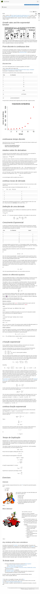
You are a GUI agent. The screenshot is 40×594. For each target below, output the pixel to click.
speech (33, 546)
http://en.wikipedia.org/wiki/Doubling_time (14, 581)
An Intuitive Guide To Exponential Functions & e (18, 565)
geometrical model (22, 52)
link (23, 579)
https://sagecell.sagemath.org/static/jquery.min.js (20, 15)
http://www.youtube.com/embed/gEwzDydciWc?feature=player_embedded (20, 69)
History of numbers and (10, 567)
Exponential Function (10, 569)
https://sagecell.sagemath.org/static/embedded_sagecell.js (17, 16)
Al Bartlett (15, 545)
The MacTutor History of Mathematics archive (27, 567)
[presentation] (27, 154)
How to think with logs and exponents (16, 566)
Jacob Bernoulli (7, 378)
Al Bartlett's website (10, 571)
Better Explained (28, 563)
